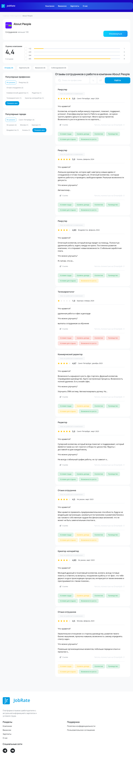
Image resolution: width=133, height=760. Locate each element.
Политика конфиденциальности (81, 726)
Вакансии (62, 6)
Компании (49, 6)
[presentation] (59, 80)
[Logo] (8, 6)
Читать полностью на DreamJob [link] (109, 125)
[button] (115, 34)
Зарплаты (74, 6)
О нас (85, 6)
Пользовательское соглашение (81, 730)
